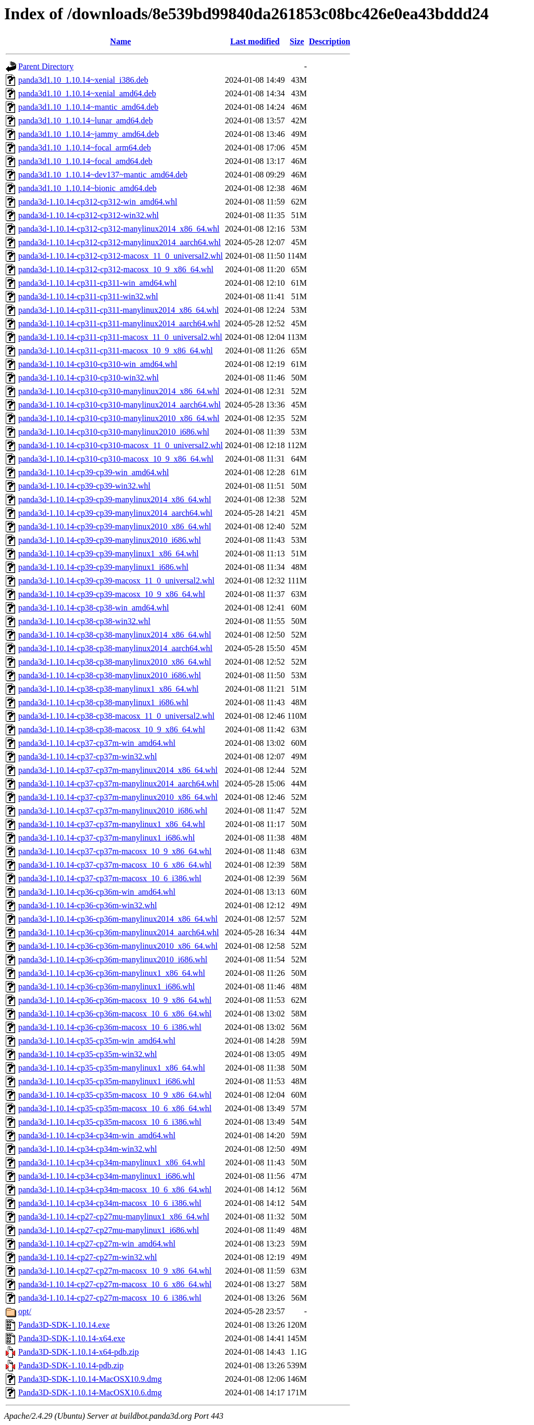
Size (297, 41)
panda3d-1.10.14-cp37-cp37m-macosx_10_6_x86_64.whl (115, 864)
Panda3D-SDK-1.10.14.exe (64, 1324)
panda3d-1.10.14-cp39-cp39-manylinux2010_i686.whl (109, 540)
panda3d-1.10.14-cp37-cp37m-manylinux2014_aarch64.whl (118, 783)
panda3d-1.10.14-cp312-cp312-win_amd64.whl (97, 201)
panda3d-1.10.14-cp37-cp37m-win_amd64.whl (97, 743)
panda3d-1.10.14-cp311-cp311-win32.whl (88, 296)
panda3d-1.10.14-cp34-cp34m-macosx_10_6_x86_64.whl (115, 1189)
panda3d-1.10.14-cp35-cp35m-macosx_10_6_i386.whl (109, 1121)
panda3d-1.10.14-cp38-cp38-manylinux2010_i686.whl (109, 675)
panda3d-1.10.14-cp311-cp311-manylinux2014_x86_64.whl (118, 310)
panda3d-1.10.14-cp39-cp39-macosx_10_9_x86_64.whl (111, 594)
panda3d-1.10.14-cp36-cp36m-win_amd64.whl (97, 891)
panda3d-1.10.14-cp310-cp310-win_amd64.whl (97, 364)
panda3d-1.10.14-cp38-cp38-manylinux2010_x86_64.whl (114, 661)
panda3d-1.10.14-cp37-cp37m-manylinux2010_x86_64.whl (118, 797)
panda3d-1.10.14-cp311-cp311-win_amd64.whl (97, 282)
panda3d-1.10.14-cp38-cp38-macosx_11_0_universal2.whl (116, 715)
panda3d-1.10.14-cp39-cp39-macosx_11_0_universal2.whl (116, 580)
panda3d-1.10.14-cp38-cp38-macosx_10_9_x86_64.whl (111, 729)
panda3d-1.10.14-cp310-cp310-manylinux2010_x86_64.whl (118, 418)
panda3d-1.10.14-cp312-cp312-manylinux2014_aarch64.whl (119, 242)
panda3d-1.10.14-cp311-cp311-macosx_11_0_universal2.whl (120, 337)
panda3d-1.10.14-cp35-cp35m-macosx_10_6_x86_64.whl (115, 1108)
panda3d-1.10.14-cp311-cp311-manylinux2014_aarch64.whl (119, 323)
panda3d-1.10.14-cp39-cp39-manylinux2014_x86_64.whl (114, 499)
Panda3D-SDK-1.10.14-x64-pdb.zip (78, 1351)
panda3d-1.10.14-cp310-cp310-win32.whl (88, 377)
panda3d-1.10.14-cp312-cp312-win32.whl (88, 215)
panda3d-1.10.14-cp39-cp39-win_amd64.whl (93, 472)
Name (120, 41)
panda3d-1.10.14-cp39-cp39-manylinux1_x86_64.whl (108, 553)
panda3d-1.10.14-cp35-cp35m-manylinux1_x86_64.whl (111, 1067)
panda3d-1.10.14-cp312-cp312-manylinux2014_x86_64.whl (118, 228)
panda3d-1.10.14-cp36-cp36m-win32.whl (87, 905)
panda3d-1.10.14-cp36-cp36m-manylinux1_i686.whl (106, 986)
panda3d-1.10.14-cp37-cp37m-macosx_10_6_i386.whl (109, 878)
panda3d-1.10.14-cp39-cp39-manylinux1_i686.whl (103, 567)
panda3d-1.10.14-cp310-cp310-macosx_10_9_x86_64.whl (116, 458)
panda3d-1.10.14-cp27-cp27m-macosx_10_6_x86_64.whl (115, 1284)
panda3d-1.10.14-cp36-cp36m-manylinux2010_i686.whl (112, 959)
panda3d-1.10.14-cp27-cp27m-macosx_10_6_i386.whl (109, 1297)
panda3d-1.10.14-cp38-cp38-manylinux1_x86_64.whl (108, 688)
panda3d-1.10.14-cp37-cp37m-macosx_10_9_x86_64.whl (115, 851)
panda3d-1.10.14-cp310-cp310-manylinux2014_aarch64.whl (119, 404)
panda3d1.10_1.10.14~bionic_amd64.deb (87, 188)
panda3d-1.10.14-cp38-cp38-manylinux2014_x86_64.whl (114, 634)
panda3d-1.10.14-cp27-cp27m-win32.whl (87, 1257)
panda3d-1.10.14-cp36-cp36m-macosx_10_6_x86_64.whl (115, 1013)
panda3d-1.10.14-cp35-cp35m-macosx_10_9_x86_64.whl (115, 1094)
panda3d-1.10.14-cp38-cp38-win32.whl (84, 621)
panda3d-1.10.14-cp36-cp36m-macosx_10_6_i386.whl (109, 1027)
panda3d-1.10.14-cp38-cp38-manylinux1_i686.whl (103, 702)
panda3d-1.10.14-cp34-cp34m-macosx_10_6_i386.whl (109, 1203)
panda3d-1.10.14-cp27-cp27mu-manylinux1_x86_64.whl (113, 1216)
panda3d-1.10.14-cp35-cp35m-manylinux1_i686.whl (106, 1081)
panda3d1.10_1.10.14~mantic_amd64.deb (88, 107)
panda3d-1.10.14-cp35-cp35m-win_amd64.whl (97, 1040)
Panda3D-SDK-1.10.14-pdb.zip (70, 1365)
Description (329, 41)
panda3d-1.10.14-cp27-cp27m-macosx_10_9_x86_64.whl (115, 1270)
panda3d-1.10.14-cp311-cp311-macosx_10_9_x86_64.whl (115, 350)
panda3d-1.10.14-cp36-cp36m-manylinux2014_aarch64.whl (118, 932)
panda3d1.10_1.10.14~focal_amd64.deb (85, 161)
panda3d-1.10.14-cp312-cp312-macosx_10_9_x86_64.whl (116, 269)
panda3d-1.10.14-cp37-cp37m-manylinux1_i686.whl (106, 837)
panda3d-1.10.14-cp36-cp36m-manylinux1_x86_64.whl (111, 973)
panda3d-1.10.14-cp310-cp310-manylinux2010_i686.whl (113, 431)
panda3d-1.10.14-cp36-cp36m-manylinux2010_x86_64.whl (118, 945)
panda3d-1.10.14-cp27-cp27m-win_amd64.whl (97, 1243)
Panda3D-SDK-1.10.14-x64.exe (71, 1338)
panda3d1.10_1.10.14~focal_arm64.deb (84, 147)
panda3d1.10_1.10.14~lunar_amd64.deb (85, 120)
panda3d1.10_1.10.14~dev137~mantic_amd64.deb (103, 174)
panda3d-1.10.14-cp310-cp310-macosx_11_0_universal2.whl (120, 445)
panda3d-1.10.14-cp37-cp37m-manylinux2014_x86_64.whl (118, 770)
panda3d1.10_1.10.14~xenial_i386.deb (83, 79)
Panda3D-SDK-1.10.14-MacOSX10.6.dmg (90, 1392)
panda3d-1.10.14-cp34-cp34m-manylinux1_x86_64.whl (111, 1162)
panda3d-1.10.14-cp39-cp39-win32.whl (84, 485)
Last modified (255, 41)
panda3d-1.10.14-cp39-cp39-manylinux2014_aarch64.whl (115, 512)
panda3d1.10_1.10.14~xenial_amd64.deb (87, 93)
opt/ (24, 1311)
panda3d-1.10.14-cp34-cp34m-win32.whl (87, 1148)
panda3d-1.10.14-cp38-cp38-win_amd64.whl (93, 607)
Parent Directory (45, 66)
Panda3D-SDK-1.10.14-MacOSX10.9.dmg (90, 1379)
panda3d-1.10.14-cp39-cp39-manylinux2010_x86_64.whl (114, 526)
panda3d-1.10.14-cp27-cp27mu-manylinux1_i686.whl (108, 1230)
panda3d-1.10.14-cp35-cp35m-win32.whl (87, 1054)
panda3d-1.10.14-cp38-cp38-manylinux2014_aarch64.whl (115, 648)
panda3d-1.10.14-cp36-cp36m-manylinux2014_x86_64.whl (118, 918)
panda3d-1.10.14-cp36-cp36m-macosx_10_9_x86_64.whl (115, 1000)
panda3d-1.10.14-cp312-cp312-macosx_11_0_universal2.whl (120, 255)
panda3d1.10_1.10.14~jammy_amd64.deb (88, 134)
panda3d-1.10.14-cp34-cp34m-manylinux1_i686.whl (106, 1176)
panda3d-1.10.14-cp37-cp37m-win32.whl (87, 756)
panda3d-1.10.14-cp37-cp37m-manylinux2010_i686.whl (112, 810)
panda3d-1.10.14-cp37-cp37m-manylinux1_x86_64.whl (111, 824)
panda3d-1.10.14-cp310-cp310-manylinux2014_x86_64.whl (118, 391)
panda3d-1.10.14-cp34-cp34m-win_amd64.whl (97, 1135)
